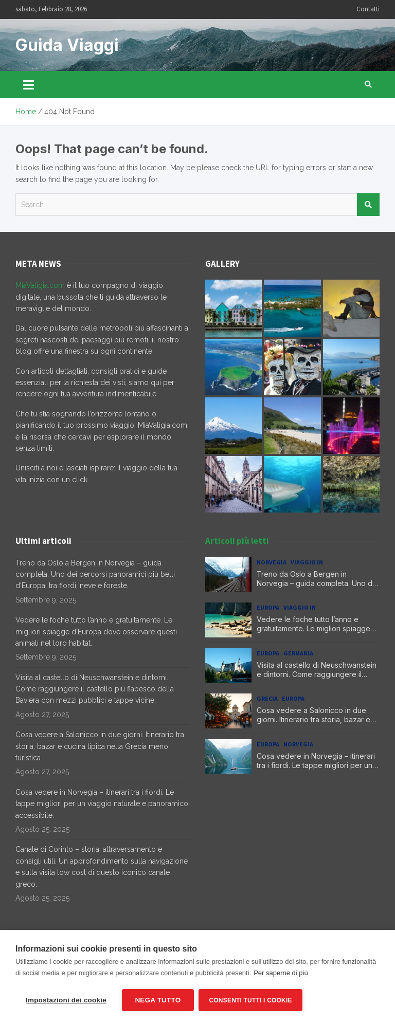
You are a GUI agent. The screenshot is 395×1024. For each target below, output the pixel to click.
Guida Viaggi (67, 45)
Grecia (267, 698)
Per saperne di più (281, 973)
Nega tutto (158, 1000)
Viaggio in (307, 562)
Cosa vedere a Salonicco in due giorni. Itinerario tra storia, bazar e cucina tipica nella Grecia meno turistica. (99, 746)
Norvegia (271, 562)
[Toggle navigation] (28, 84)
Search (368, 204)
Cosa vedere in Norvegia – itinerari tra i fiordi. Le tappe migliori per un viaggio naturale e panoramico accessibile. (101, 803)
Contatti (368, 9)
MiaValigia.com (40, 285)
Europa (268, 607)
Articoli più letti (237, 540)
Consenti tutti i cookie (250, 1000)
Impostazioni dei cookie (66, 1000)
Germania (298, 653)
